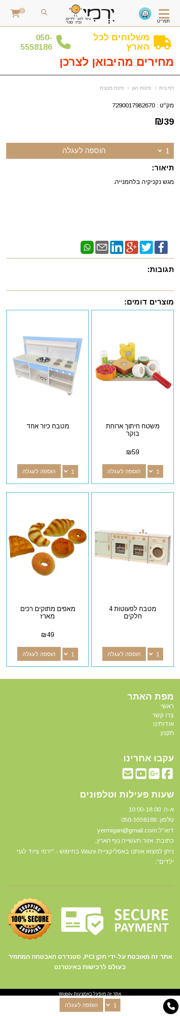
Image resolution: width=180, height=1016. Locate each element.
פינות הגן (141, 88)
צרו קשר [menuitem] (163, 714)
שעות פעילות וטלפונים (127, 795)
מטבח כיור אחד (47, 426)
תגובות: (160, 269)
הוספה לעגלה (84, 150)
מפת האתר (150, 697)
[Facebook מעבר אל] (167, 775)
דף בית (166, 88)
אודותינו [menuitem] (163, 723)
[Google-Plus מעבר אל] (154, 775)
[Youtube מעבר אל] (141, 775)
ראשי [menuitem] (167, 705)
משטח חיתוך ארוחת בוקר (132, 430)
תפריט (163, 21)
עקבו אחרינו (148, 758)
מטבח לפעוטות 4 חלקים (132, 612)
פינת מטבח (112, 88)
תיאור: (163, 168)
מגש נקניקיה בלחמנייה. (143, 181)
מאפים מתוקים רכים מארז (47, 612)
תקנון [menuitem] (167, 732)
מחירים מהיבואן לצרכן (117, 62)
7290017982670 (133, 105)
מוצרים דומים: (149, 302)
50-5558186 (36, 42)
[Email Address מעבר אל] (127, 775)
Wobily (66, 993)
